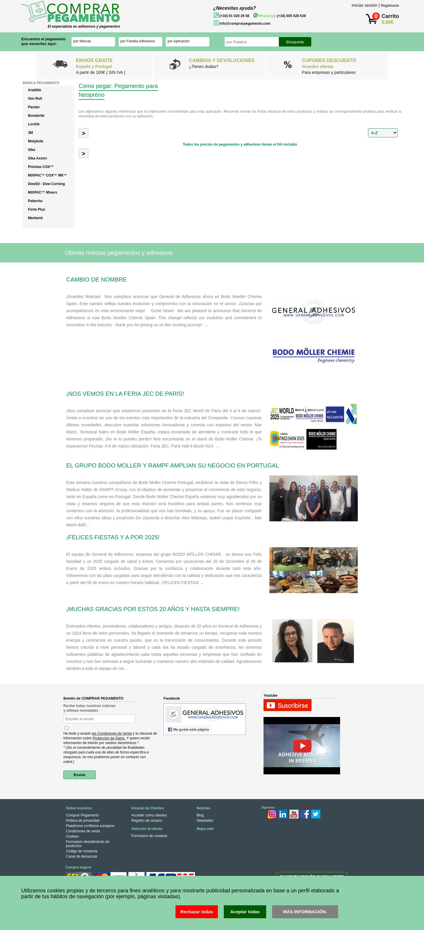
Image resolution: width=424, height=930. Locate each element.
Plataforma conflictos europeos (90, 826)
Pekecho (35, 201)
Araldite (34, 90)
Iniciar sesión (364, 5)
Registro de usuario (146, 820)
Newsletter (205, 820)
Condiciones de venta (83, 831)
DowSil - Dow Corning (46, 184)
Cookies (72, 836)
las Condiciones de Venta (112, 733)
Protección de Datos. (109, 738)
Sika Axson (37, 158)
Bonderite (36, 116)
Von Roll (35, 99)
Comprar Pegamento (82, 815)
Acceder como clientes (149, 815)
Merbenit (35, 218)
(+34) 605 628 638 (282, 16)
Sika (31, 150)
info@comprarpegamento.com (245, 23)
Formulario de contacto (149, 836)
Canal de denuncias (81, 856)
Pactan (33, 107)
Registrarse (390, 6)
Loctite (33, 124)
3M (30, 133)
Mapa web (205, 829)
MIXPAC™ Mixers (42, 192)
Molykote (35, 141)
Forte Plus (36, 209)
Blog (200, 815)
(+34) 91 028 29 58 (234, 16)
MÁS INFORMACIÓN (304, 911)
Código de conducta (81, 851)
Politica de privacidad (82, 820)
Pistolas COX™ (41, 167)
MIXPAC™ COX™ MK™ (47, 175)
